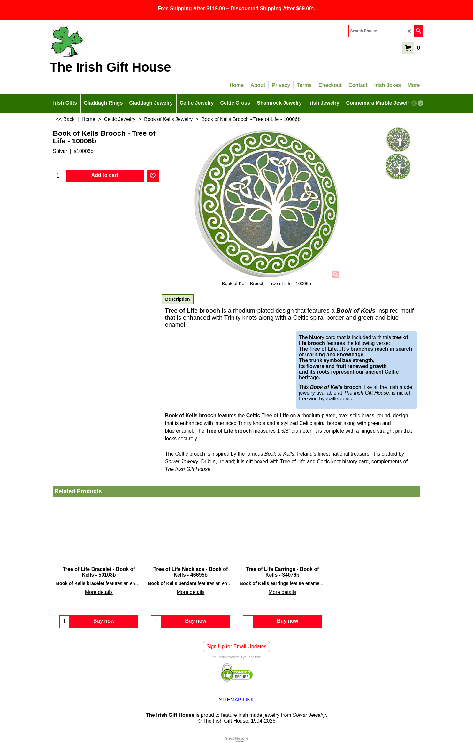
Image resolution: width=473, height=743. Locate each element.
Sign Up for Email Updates (236, 646)
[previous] (414, 103)
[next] (420, 103)
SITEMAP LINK (236, 699)
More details (99, 592)
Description (177, 299)
